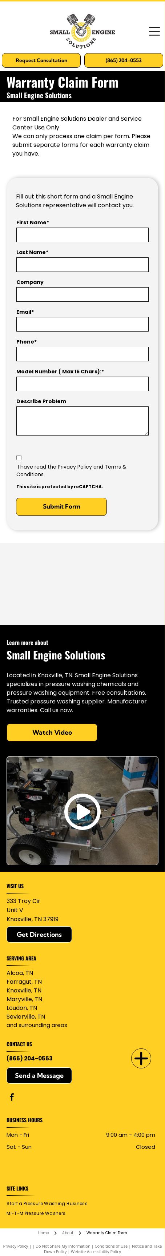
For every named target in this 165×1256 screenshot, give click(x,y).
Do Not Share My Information (63, 1246)
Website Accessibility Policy (96, 1251)
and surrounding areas (37, 1025)
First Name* (32, 222)
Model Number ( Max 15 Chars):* (60, 371)
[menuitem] (50, 1204)
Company (30, 282)
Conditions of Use (111, 1246)
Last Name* (32, 252)
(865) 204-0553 (30, 1058)
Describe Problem (41, 401)
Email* (25, 312)
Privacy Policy (15, 1246)
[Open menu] (154, 31)
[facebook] (12, 1098)
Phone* (26, 341)
